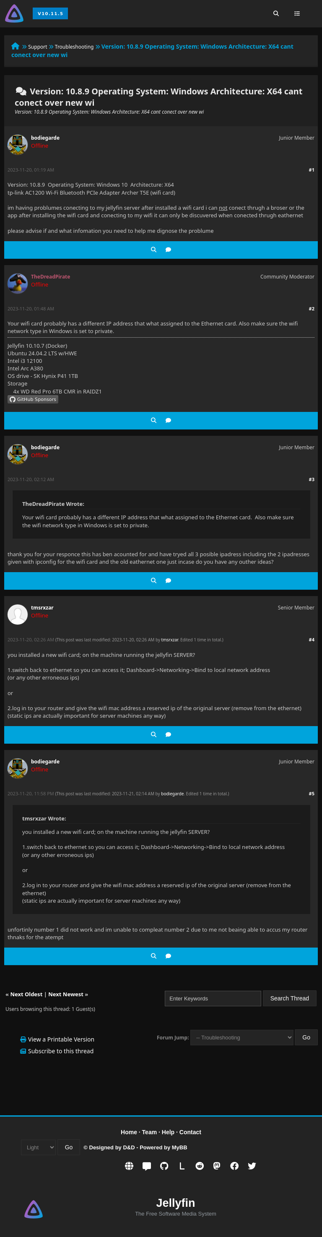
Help (168, 1132)
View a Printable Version (61, 1039)
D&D (129, 1147)
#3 (311, 479)
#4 (311, 639)
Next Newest (65, 994)
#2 (311, 308)
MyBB (179, 1147)
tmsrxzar (42, 607)
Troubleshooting (74, 46)
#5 (311, 793)
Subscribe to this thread (60, 1051)
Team (149, 1132)
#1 (311, 170)
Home (129, 1132)
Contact (190, 1132)
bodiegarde (45, 137)
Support (37, 46)
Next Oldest (26, 994)
